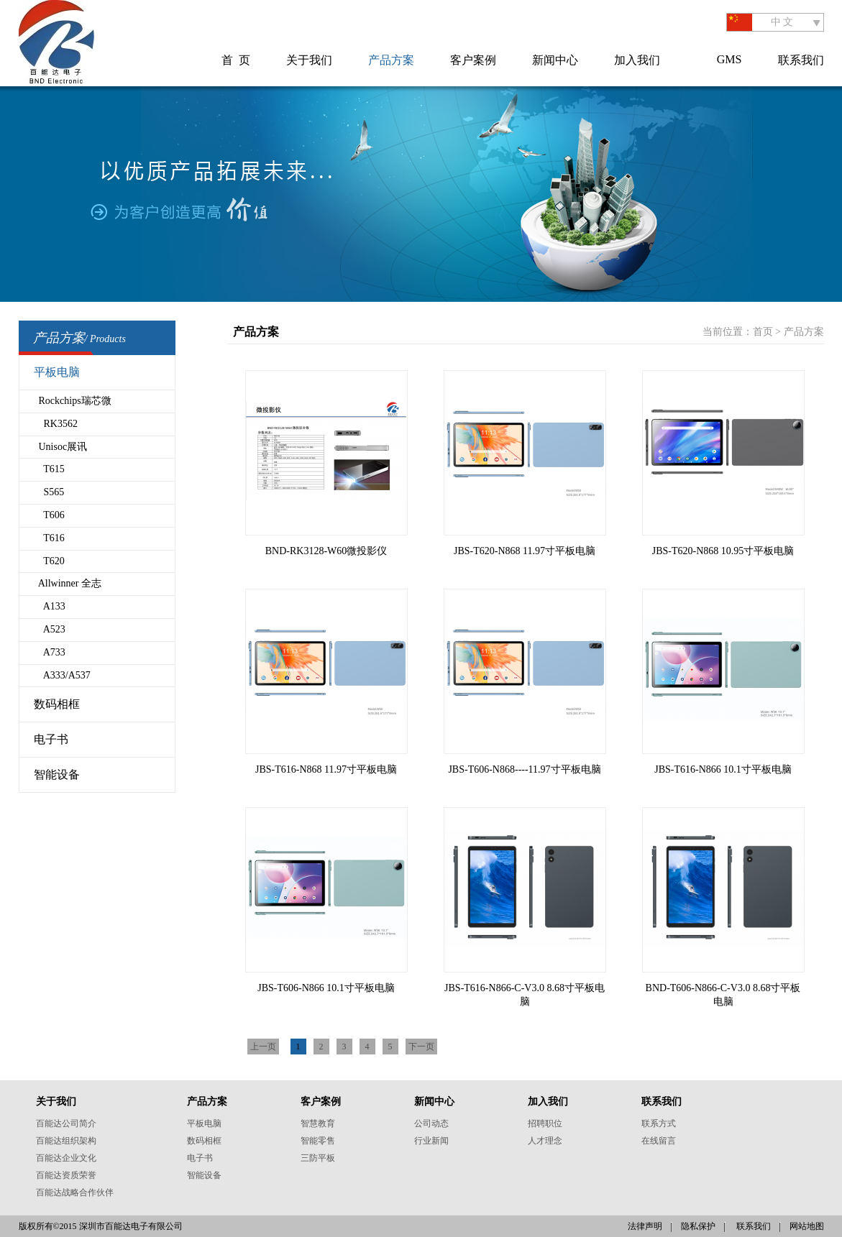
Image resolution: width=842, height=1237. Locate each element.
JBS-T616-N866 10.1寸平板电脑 (723, 769)
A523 (49, 629)
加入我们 (637, 60)
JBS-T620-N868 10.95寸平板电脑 (723, 551)
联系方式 (658, 1123)
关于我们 (309, 60)
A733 (49, 652)
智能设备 (57, 774)
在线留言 (658, 1141)
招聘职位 (545, 1123)
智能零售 (318, 1141)
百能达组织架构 (66, 1141)
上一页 (263, 1046)
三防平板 (318, 1158)
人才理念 (545, 1141)
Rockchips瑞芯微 (72, 400)
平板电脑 (57, 372)
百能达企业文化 (66, 1158)
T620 (49, 561)
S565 (49, 492)
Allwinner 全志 (68, 583)
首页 (763, 331)
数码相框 (57, 704)
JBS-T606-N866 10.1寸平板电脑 (326, 988)
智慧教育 (318, 1123)
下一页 (421, 1046)
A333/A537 (62, 675)
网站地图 (807, 1226)
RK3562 (56, 423)
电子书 (51, 739)
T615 (49, 469)
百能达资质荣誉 (66, 1175)
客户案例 (473, 60)
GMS (729, 59)
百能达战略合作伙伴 (75, 1192)
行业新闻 (431, 1141)
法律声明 (645, 1226)
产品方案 (391, 60)
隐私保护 (698, 1226)
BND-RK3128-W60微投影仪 (326, 551)
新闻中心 (555, 60)
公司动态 (431, 1123)
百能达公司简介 (66, 1123)
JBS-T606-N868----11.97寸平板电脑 (524, 769)
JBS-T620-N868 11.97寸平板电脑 (524, 551)
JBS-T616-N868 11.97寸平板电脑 (326, 769)
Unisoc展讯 (61, 446)
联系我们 (801, 60)
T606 (49, 515)
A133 (49, 606)
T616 (49, 538)
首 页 (235, 60)
